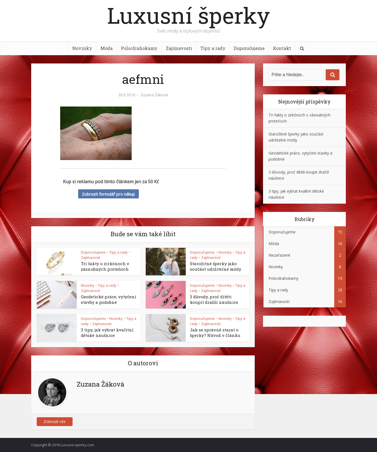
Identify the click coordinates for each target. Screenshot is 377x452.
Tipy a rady (212, 48)
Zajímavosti (179, 48)
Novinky (82, 48)
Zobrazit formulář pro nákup (108, 194)
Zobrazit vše (55, 421)
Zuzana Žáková (154, 94)
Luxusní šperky (188, 15)
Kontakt (282, 48)
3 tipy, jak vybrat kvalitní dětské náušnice (107, 332)
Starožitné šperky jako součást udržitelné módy (215, 266)
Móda (106, 48)
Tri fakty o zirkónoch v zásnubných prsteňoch (105, 266)
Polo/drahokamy (139, 48)
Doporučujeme (249, 48)
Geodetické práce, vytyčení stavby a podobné (108, 299)
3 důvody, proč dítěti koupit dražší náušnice (214, 299)
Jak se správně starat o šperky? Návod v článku (215, 332)
